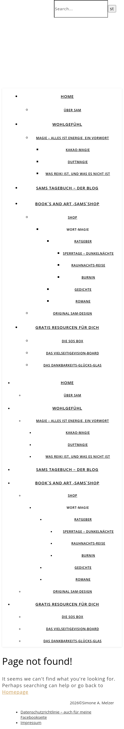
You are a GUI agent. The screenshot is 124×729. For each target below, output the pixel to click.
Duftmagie (78, 162)
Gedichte (83, 289)
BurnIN (88, 277)
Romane (83, 301)
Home (67, 96)
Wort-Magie (78, 229)
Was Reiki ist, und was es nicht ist (78, 174)
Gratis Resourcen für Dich (67, 327)
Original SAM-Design (72, 313)
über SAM (72, 110)
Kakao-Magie (78, 150)
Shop (72, 217)
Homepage (15, 692)
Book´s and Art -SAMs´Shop (67, 203)
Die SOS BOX (72, 341)
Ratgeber (83, 241)
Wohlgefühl (67, 124)
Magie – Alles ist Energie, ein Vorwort (72, 138)
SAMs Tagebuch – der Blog (67, 187)
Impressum (31, 722)
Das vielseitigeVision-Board (72, 353)
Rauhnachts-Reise (88, 265)
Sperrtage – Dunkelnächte (88, 253)
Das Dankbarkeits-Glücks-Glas (72, 365)
